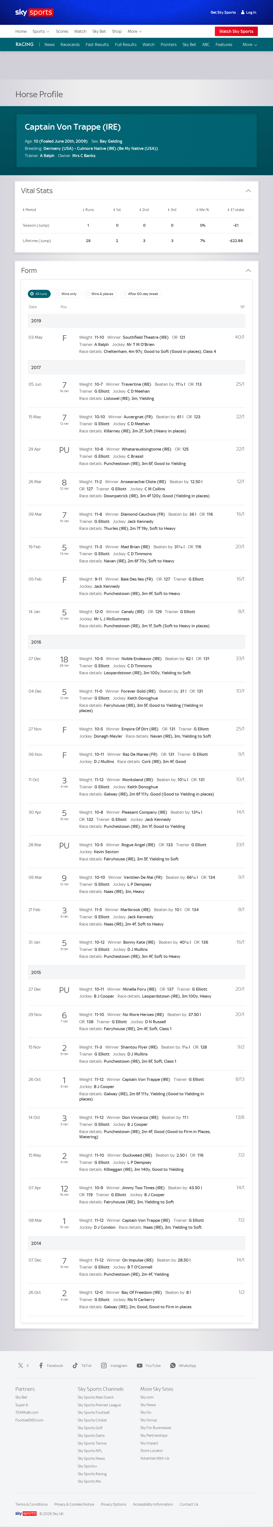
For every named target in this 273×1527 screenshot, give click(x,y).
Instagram (113, 1365)
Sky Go (145, 1412)
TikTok (81, 1365)
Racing (25, 44)
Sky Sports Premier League (99, 1405)
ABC (206, 44)
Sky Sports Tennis (92, 1443)
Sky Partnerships (153, 1435)
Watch (80, 31)
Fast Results (97, 44)
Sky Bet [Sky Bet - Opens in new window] (189, 44)
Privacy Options (113, 1504)
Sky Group (148, 1420)
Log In (248, 12)
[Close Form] (248, 270)
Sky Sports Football (93, 1412)
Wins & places (102, 294)
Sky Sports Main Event (96, 1397)
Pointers (169, 44)
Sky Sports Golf (90, 1428)
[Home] (34, 12)
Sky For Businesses (155, 1428)
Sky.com (147, 1397)
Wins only (69, 294)
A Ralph (47, 155)
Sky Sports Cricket (92, 1420)
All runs (41, 294)
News (49, 44)
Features (224, 44)
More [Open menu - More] (250, 44)
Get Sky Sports (223, 12)
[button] (47, 210)
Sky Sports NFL (90, 1450)
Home (21, 31)
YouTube (148, 1365)
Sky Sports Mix (89, 1481)
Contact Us (189, 1504)
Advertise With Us (154, 1458)
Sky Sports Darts (91, 1435)
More (135, 31)
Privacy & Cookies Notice (74, 1504)
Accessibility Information (153, 1504)
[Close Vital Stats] (248, 191)
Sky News (148, 1405)
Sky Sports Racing (92, 1474)
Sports (41, 31)
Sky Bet (99, 31)
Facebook (49, 1365)
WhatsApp (182, 1365)
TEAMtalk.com (27, 1412)
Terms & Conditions (31, 1504)
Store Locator (151, 1450)
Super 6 (21, 1405)
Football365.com (29, 1420)
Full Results (126, 44)
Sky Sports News (91, 1458)
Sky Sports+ (87, 1466)
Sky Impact (149, 1443)
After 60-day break (143, 294)
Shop (117, 31)
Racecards (70, 44)
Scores (62, 31)
